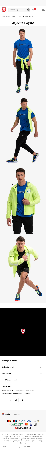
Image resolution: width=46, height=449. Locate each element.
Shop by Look (16, 16)
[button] (19, 10)
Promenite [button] (16, 414)
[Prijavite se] (33, 9)
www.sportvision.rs (13, 447)
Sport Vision (6, 16)
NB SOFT (27, 447)
